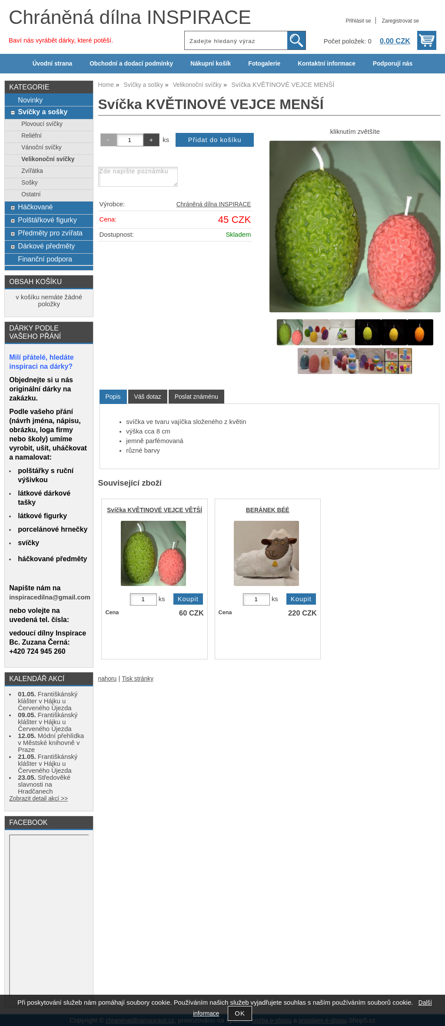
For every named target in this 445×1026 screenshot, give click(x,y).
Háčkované (35, 207)
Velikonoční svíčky (47, 159)
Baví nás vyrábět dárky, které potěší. (61, 40)
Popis (113, 396)
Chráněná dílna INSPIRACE (130, 17)
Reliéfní (31, 135)
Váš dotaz (147, 396)
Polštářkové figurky (47, 220)
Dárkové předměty (46, 246)
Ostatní (30, 194)
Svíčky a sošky (42, 112)
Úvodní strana (52, 63)
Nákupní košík (210, 63)
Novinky (30, 100)
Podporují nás (392, 63)
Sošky (29, 182)
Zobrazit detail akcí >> (38, 798)
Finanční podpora (45, 259)
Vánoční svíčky (41, 147)
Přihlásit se (358, 21)
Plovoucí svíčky (42, 124)
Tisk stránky (137, 678)
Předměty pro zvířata (50, 233)
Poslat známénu (196, 396)
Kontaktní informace (326, 63)
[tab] (113, 397)
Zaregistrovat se (400, 21)
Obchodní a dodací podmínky (131, 63)
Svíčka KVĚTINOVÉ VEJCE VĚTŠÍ (154, 510)
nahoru (107, 678)
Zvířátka (32, 171)
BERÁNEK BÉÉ (267, 510)
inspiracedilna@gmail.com (49, 597)
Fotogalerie (264, 63)
